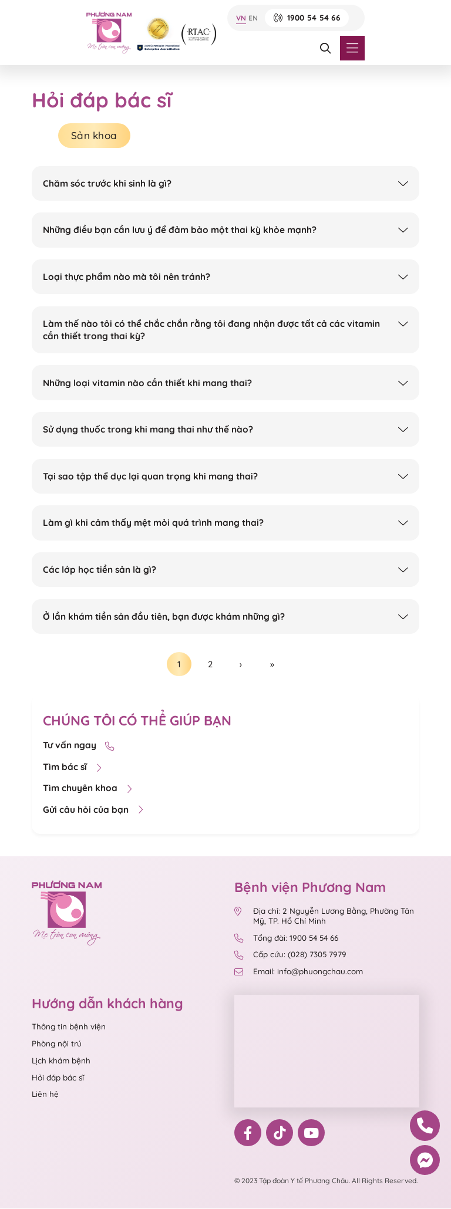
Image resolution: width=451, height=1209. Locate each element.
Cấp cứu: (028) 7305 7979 (290, 956)
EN (253, 17)
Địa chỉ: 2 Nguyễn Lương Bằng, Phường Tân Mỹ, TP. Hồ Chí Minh (323, 917)
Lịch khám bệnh (61, 1061)
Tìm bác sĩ (72, 768)
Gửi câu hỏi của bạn (93, 810)
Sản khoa (95, 136)
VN (241, 17)
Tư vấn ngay (78, 746)
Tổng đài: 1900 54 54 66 (286, 939)
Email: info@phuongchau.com (298, 973)
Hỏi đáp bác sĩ (58, 1078)
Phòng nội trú (57, 1044)
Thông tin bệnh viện (69, 1027)
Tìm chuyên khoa (87, 789)
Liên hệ (45, 1095)
